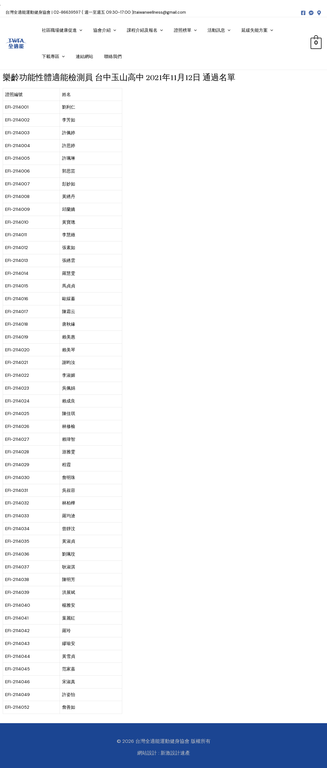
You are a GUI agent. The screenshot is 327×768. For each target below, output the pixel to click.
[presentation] (79, 30)
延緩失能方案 (257, 30)
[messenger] (311, 12)
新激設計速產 (175, 753)
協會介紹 (104, 30)
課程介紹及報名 (145, 30)
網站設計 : (148, 753)
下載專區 (53, 56)
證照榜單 (185, 30)
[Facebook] (303, 12)
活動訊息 (219, 30)
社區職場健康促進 (62, 30)
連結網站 (84, 56)
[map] (319, 12)
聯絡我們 (113, 56)
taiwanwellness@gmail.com (160, 12)
